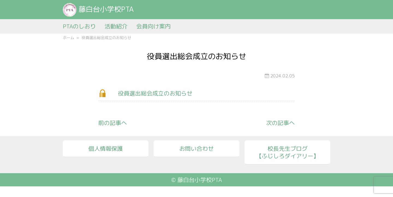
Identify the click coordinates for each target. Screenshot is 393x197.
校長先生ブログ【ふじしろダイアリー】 (287, 152)
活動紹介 (116, 26)
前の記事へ (112, 123)
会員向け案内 (153, 26)
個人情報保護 (105, 148)
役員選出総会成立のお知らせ (155, 93)
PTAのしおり (79, 26)
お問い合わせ (196, 148)
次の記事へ (280, 123)
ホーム (68, 37)
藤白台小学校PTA (98, 9)
